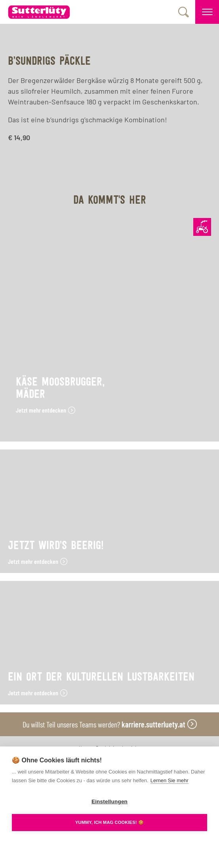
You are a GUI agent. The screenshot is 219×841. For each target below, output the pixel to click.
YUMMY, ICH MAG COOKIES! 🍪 (109, 822)
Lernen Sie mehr (169, 780)
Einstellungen (109, 801)
